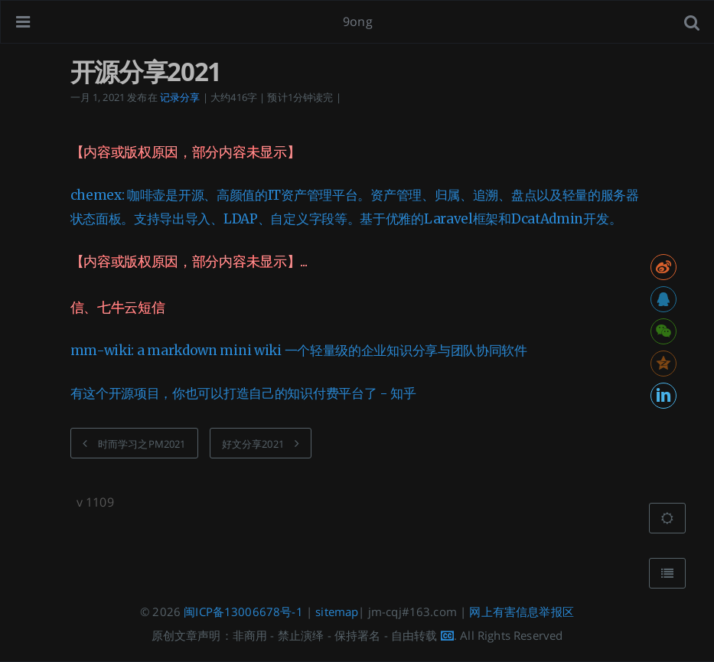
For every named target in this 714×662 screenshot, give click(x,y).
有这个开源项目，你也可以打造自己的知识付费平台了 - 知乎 (243, 393)
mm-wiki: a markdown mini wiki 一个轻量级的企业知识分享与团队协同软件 (298, 350)
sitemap (336, 611)
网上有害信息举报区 (521, 611)
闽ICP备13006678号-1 (243, 611)
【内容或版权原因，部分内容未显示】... (189, 261)
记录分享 (180, 97)
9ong (358, 21)
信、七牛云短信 (117, 307)
